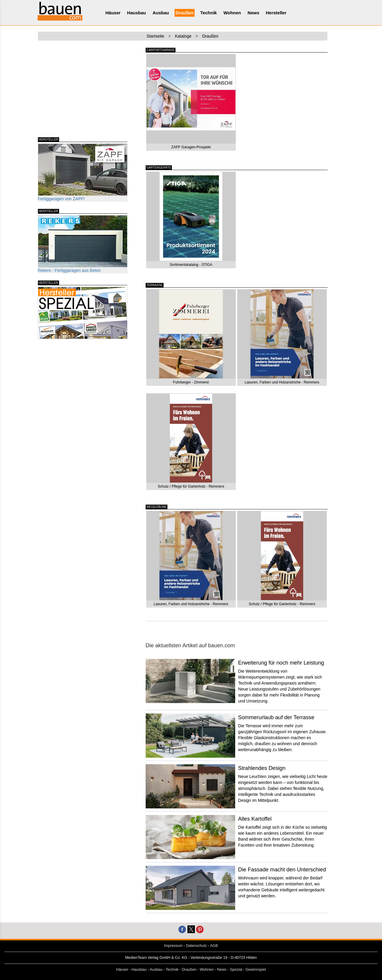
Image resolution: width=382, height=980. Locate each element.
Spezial (236, 969)
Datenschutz (196, 946)
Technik (208, 12)
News (253, 12)
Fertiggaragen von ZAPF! (82, 172)
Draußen (184, 12)
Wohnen (232, 12)
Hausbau (136, 12)
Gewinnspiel (256, 969)
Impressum (173, 946)
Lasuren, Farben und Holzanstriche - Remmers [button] (282, 382)
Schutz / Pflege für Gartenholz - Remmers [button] (191, 486)
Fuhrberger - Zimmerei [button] (191, 382)
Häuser (113, 12)
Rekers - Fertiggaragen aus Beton (82, 244)
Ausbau (161, 12)
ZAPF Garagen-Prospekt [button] (191, 147)
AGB (214, 946)
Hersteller (276, 12)
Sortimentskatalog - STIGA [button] (191, 265)
